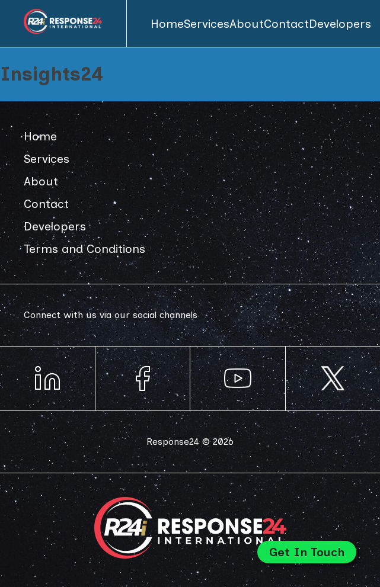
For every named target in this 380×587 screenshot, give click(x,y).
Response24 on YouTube (238, 378)
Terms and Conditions (84, 249)
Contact (286, 24)
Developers (340, 24)
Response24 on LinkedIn (47, 378)
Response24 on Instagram (333, 378)
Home (167, 24)
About (246, 24)
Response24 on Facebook (143, 378)
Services (206, 24)
